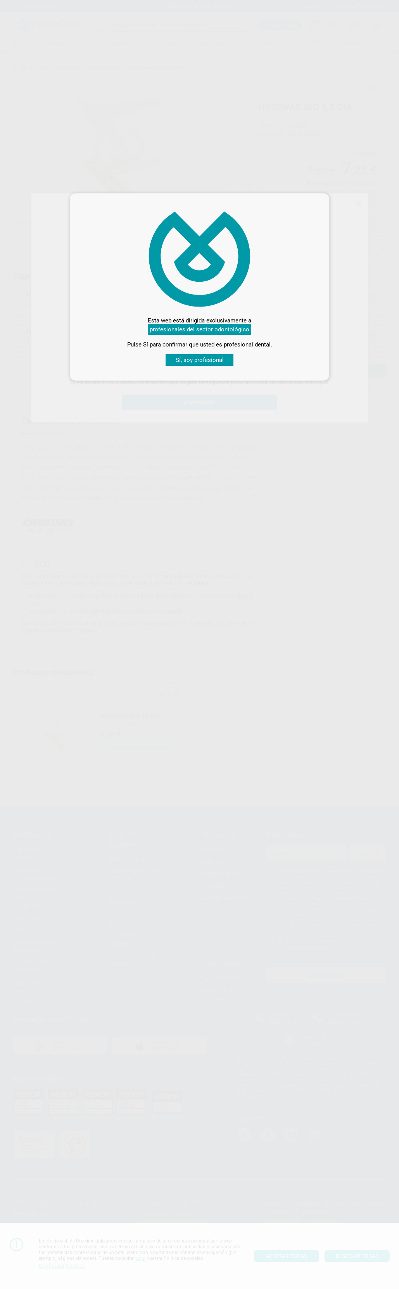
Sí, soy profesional (200, 360)
